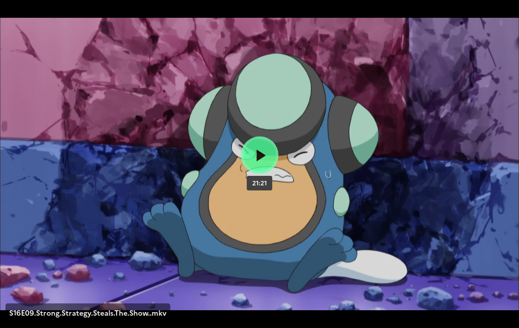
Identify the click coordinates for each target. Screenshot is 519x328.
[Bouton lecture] (260, 155)
